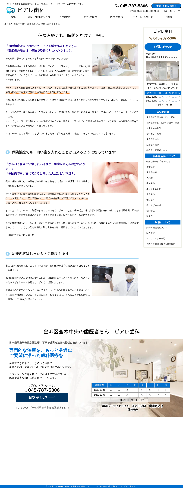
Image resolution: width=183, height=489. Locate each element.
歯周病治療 (151, 172)
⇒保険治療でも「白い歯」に (20, 235)
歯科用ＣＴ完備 (153, 134)
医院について (117, 17)
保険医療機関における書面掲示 (160, 244)
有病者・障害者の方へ (156, 150)
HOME (13, 17)
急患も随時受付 (153, 128)
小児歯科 (150, 194)
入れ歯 (149, 178)
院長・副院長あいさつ (39, 17)
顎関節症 (150, 211)
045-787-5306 (42, 390)
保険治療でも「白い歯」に (158, 161)
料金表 (169, 17)
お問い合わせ (163, 47)
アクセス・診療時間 (143, 17)
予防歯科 (150, 200)
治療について (91, 17)
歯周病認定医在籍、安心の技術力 (161, 117)
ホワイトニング (153, 189)
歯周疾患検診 (152, 139)
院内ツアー (151, 233)
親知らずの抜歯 (153, 205)
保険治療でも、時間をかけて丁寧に (162, 123)
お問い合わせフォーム (42, 397)
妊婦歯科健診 (152, 145)
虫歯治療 (150, 167)
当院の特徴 (64, 17)
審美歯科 (150, 183)
